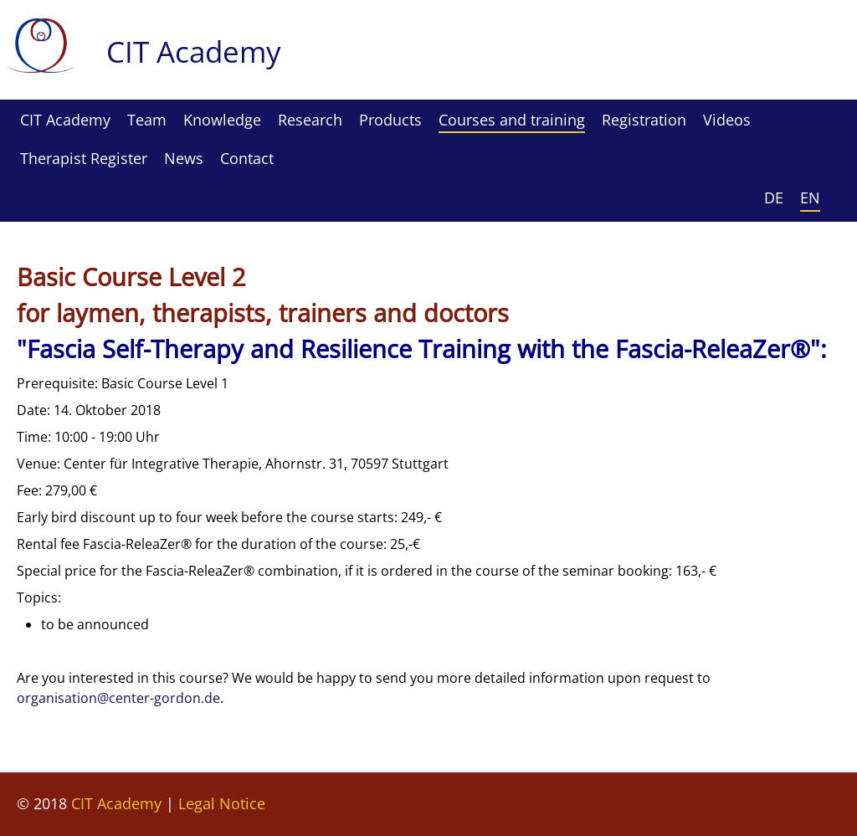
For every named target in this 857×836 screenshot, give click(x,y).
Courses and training (512, 120)
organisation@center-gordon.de (118, 698)
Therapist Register (83, 158)
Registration (644, 120)
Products (390, 120)
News (183, 158)
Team (147, 120)
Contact (247, 158)
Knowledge (222, 120)
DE (773, 197)
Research (310, 120)
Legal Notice (221, 803)
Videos (727, 120)
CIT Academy (65, 120)
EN (810, 197)
